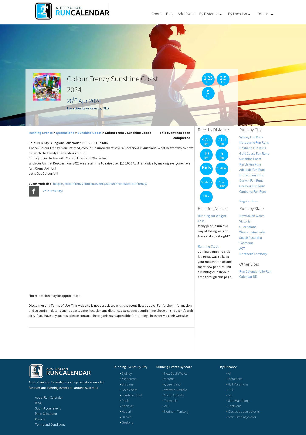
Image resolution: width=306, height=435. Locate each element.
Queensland (65, 132)
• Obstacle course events (242, 411)
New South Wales (251, 216)
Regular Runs (249, 201)
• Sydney (126, 373)
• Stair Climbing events (241, 417)
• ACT (166, 406)
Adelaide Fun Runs (252, 169)
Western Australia (252, 232)
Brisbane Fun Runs (252, 148)
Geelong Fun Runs (252, 186)
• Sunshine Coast (131, 395)
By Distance (208, 13)
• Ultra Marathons (237, 400)
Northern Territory (253, 254)
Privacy (40, 419)
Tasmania (246, 243)
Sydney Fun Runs (251, 137)
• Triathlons (233, 406)
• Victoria (168, 379)
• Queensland (172, 384)
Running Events (41, 132)
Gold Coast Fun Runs (254, 153)
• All (228, 373)
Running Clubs (208, 246)
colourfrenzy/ (53, 191)
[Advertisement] (236, 314)
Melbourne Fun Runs (254, 142)
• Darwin (125, 417)
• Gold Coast (128, 390)
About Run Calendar (49, 397)
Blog (169, 13)
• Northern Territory (175, 411)
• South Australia (173, 395)
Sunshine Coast (90, 132)
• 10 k (230, 390)
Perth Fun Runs (250, 164)
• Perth (124, 400)
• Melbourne (128, 379)
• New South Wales (175, 373)
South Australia (250, 237)
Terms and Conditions (50, 424)
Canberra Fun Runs (252, 191)
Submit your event (48, 408)
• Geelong (126, 422)
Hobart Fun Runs (251, 175)
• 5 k (229, 395)
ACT (242, 248)
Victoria (245, 221)
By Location (237, 13)
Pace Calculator (46, 413)
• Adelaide (127, 406)
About (157, 13)
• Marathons (234, 379)
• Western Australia (175, 390)
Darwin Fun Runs (251, 180)
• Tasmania (170, 400)
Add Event (186, 13)
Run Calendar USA (252, 271)
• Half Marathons (237, 384)
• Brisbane (126, 384)
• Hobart (125, 411)
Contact (263, 13)
